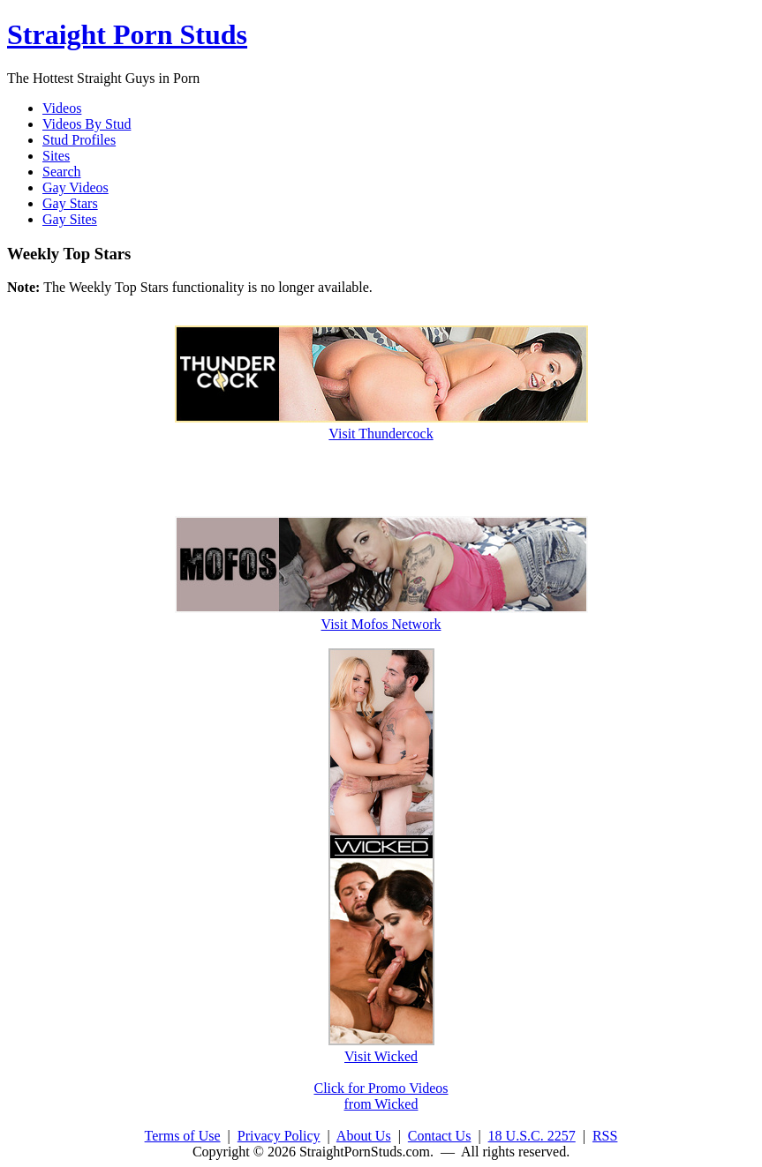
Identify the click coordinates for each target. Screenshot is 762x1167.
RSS (604, 1135)
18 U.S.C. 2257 (532, 1135)
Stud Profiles (79, 139)
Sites (56, 155)
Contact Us (440, 1135)
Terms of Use (183, 1135)
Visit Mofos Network (381, 616)
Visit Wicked (381, 1048)
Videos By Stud (86, 123)
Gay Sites (69, 219)
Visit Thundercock (381, 425)
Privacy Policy (279, 1135)
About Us (363, 1135)
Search (61, 171)
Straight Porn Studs (127, 34)
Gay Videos (75, 187)
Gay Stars (70, 203)
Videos (61, 108)
